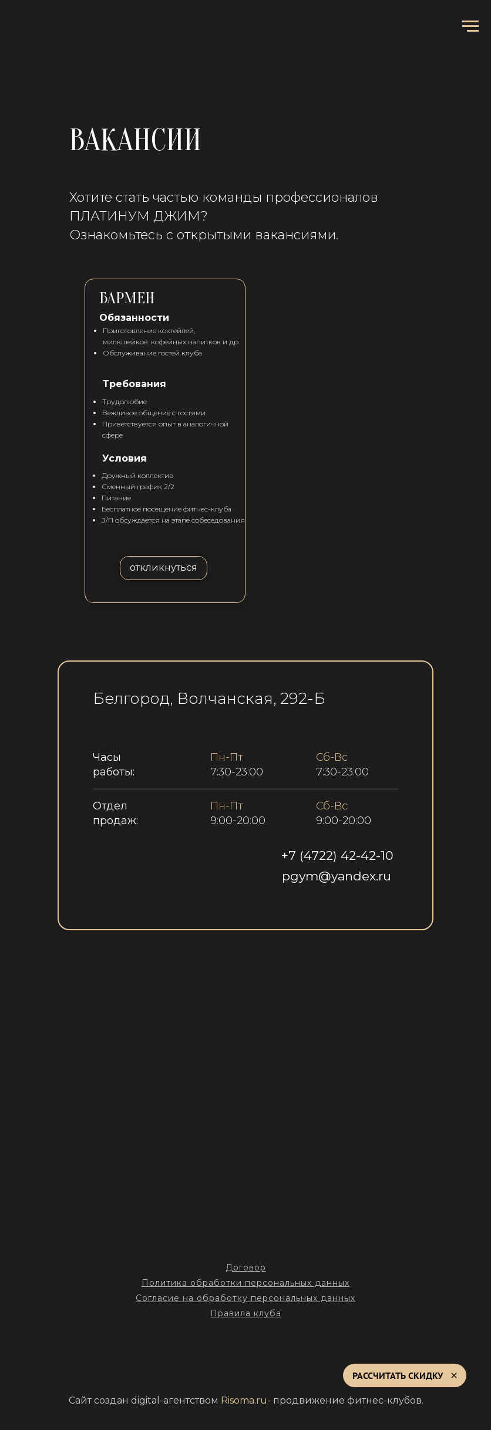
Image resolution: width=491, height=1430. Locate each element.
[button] (163, 568)
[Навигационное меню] (470, 26)
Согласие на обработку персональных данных (245, 1298)
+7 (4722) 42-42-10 (337, 855)
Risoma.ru (244, 1400)
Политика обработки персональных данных (245, 1282)
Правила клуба (245, 1313)
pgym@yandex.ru (336, 876)
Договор (246, 1267)
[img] (245, 910)
